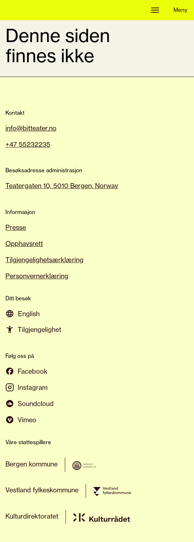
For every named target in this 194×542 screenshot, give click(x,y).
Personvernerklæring (36, 276)
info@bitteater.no (31, 128)
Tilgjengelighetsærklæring (44, 260)
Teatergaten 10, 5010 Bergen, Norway (61, 186)
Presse (15, 227)
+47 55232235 (27, 144)
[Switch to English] (29, 313)
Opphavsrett (24, 243)
